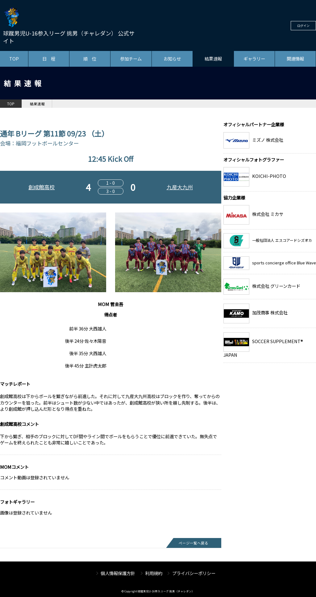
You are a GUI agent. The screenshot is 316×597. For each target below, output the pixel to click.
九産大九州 (180, 187)
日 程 (48, 58)
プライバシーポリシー (193, 573)
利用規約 (153, 573)
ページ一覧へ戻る (193, 542)
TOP (14, 58)
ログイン (303, 25)
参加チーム (131, 58)
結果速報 (213, 58)
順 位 (89, 58)
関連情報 (295, 58)
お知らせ (172, 58)
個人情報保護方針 (118, 573)
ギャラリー (254, 58)
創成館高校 (41, 187)
